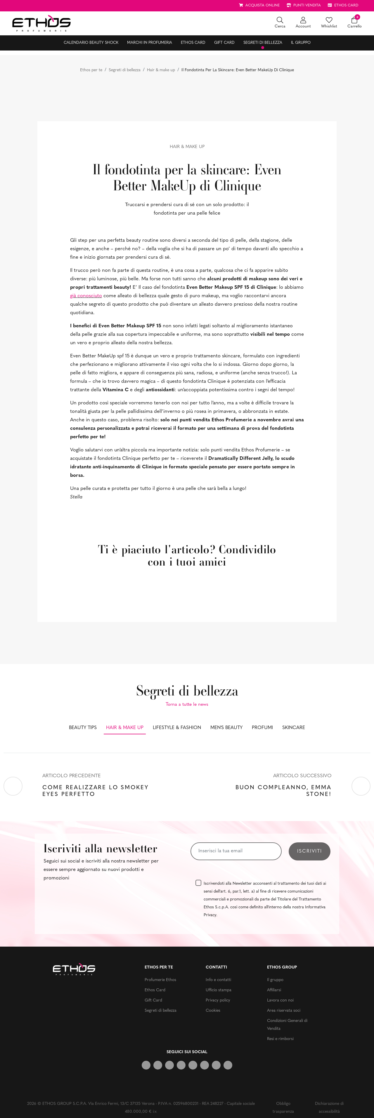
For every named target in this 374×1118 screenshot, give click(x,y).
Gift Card (224, 43)
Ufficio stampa (218, 990)
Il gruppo (301, 43)
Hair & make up (161, 70)
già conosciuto (86, 295)
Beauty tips (83, 728)
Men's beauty (226, 728)
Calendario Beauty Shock (91, 43)
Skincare (293, 728)
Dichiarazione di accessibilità (329, 1108)
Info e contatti (218, 980)
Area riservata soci (283, 1011)
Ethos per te (91, 70)
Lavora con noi (280, 1000)
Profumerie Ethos (160, 980)
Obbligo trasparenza (283, 1108)
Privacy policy (218, 1000)
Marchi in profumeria (149, 43)
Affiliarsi (274, 990)
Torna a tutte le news (187, 704)
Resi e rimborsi (280, 1039)
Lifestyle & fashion (177, 728)
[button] (280, 23)
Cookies (213, 1011)
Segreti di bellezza (262, 43)
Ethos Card (193, 43)
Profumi (262, 728)
